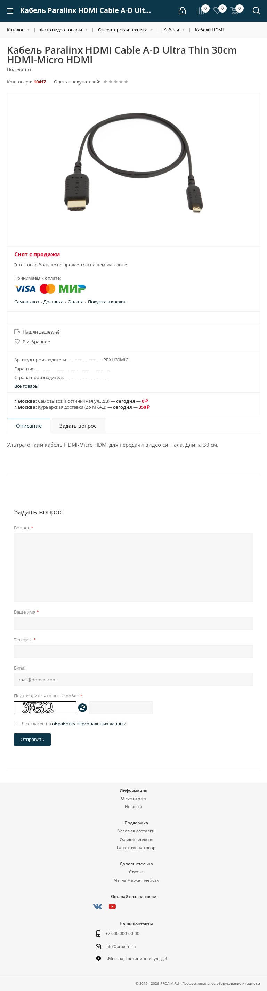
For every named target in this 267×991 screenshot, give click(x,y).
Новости (133, 806)
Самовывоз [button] (26, 301)
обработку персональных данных (89, 723)
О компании (133, 798)
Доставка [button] (53, 301)
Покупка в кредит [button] (107, 301)
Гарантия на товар (136, 847)
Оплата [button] (75, 301)
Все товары (26, 386)
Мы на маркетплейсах (136, 880)
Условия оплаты (136, 839)
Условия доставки (136, 831)
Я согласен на (74, 723)
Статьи (136, 872)
